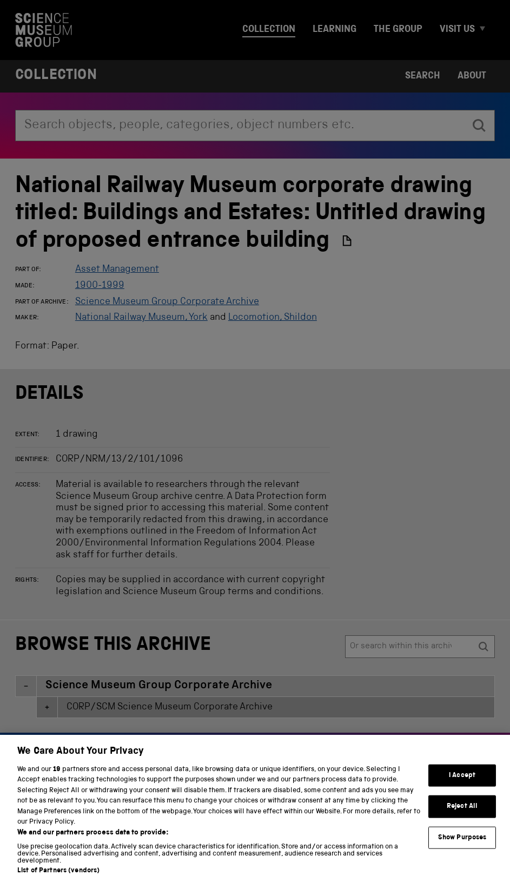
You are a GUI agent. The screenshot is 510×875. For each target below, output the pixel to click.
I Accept (462, 782)
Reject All (462, 814)
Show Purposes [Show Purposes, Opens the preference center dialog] (462, 845)
